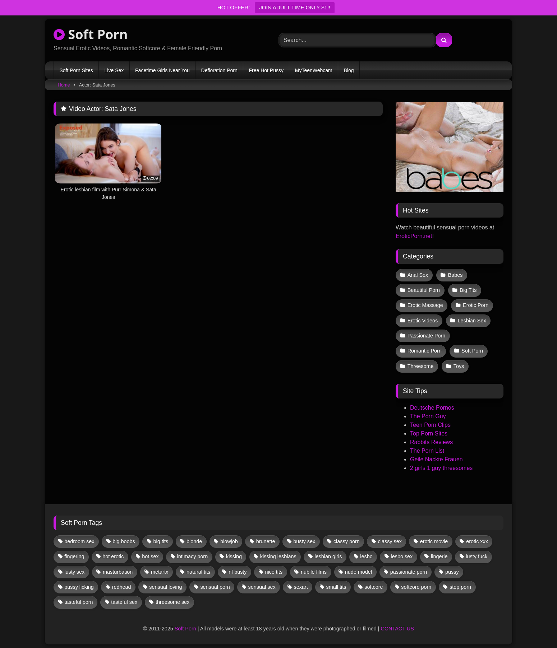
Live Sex (114, 70)
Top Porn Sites (428, 433)
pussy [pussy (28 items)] (452, 572)
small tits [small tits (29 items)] (336, 587)
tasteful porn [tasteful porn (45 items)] (78, 602)
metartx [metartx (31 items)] (159, 572)
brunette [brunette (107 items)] (265, 541)
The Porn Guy (428, 416)
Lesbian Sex (471, 320)
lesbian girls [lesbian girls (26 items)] (328, 556)
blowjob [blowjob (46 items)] (229, 541)
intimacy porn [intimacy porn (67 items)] (192, 556)
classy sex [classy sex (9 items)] (390, 541)
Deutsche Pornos (432, 408)
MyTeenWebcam (313, 70)
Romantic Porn (425, 351)
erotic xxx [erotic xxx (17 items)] (477, 541)
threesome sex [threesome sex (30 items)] (172, 602)
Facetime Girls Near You (162, 70)
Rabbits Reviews (431, 442)
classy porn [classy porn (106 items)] (346, 541)
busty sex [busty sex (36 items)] (304, 541)
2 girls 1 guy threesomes (441, 468)
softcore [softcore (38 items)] (373, 587)
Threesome (421, 366)
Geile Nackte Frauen (436, 459)
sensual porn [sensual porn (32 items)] (215, 587)
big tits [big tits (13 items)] (161, 541)
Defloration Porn (219, 70)
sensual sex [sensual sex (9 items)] (262, 587)
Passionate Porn (427, 336)
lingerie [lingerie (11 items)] (439, 556)
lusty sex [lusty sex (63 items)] (74, 572)
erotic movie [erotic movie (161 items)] (434, 541)
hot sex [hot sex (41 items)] (150, 556)
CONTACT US (397, 628)
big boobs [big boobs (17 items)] (123, 541)
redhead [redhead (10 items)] (121, 587)
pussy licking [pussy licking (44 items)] (79, 587)
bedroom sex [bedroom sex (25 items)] (79, 541)
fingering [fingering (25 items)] (74, 556)
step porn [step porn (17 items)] (460, 587)
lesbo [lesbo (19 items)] (366, 556)
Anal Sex (418, 275)
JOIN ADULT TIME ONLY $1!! (294, 7)
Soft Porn (91, 34)
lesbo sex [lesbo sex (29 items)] (402, 556)
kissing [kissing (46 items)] (234, 556)
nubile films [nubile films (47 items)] (314, 572)
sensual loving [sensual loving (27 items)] (165, 587)
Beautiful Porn (424, 290)
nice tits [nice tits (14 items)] (273, 572)
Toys (459, 366)
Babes (455, 275)
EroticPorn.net (414, 236)
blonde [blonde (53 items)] (194, 541)
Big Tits (468, 290)
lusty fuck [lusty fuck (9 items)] (476, 556)
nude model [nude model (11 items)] (358, 572)
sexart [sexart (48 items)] (301, 587)
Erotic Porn (475, 305)
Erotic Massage (425, 305)
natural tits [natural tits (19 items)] (198, 572)
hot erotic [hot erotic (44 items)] (113, 556)
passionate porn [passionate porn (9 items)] (408, 572)
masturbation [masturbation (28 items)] (118, 572)
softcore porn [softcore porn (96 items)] (416, 587)
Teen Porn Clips (430, 425)
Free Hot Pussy (266, 70)
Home (64, 85)
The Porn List (427, 451)
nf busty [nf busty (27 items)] (238, 572)
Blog (349, 70)
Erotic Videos (423, 320)
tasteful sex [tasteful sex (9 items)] (124, 602)
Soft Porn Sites (76, 70)
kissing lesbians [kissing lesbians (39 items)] (278, 556)
